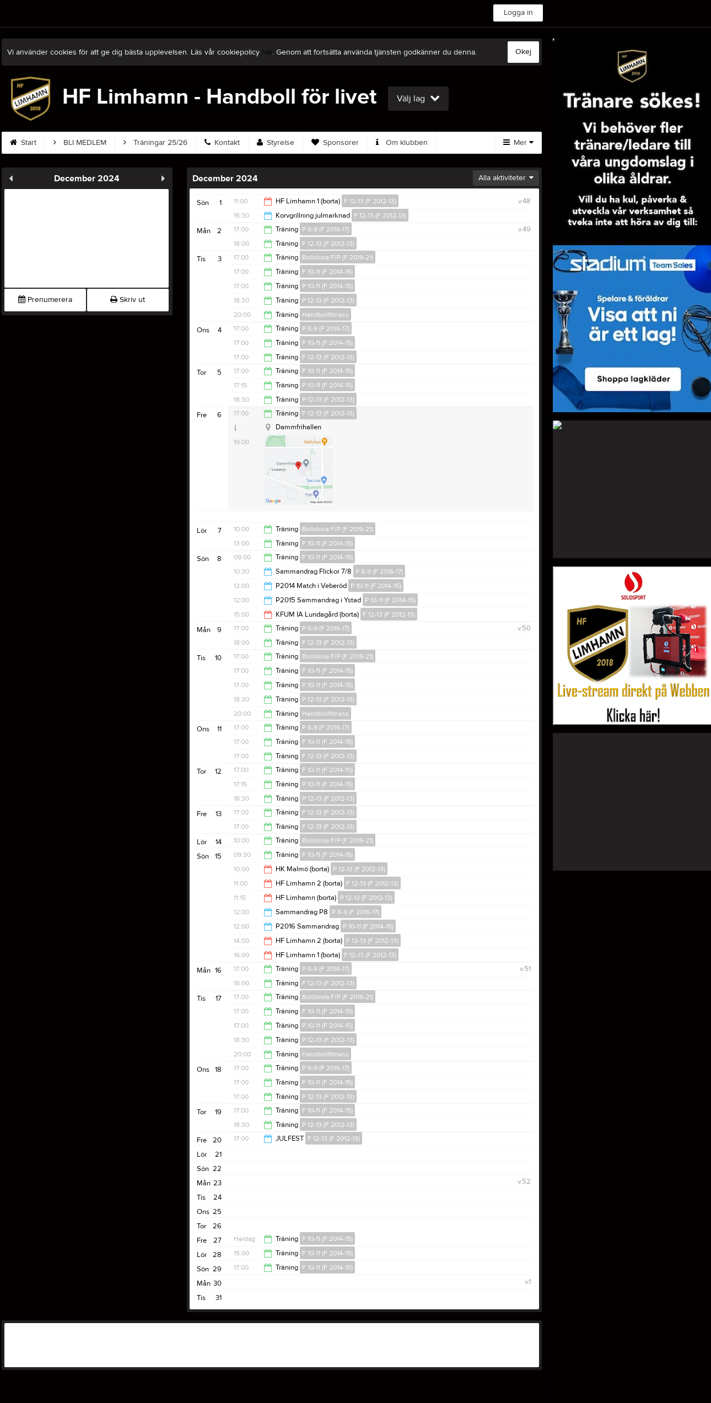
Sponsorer (335, 143)
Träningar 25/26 (155, 143)
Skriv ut (127, 300)
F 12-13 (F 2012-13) (370, 201)
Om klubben (402, 143)
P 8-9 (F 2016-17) (325, 229)
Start (23, 143)
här (267, 52)
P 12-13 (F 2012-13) (328, 300)
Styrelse (275, 143)
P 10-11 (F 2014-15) (327, 286)
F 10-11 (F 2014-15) (327, 271)
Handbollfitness (325, 314)
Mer (518, 143)
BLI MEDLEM (79, 143)
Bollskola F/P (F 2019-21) (337, 257)
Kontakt (222, 143)
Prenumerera (45, 300)
